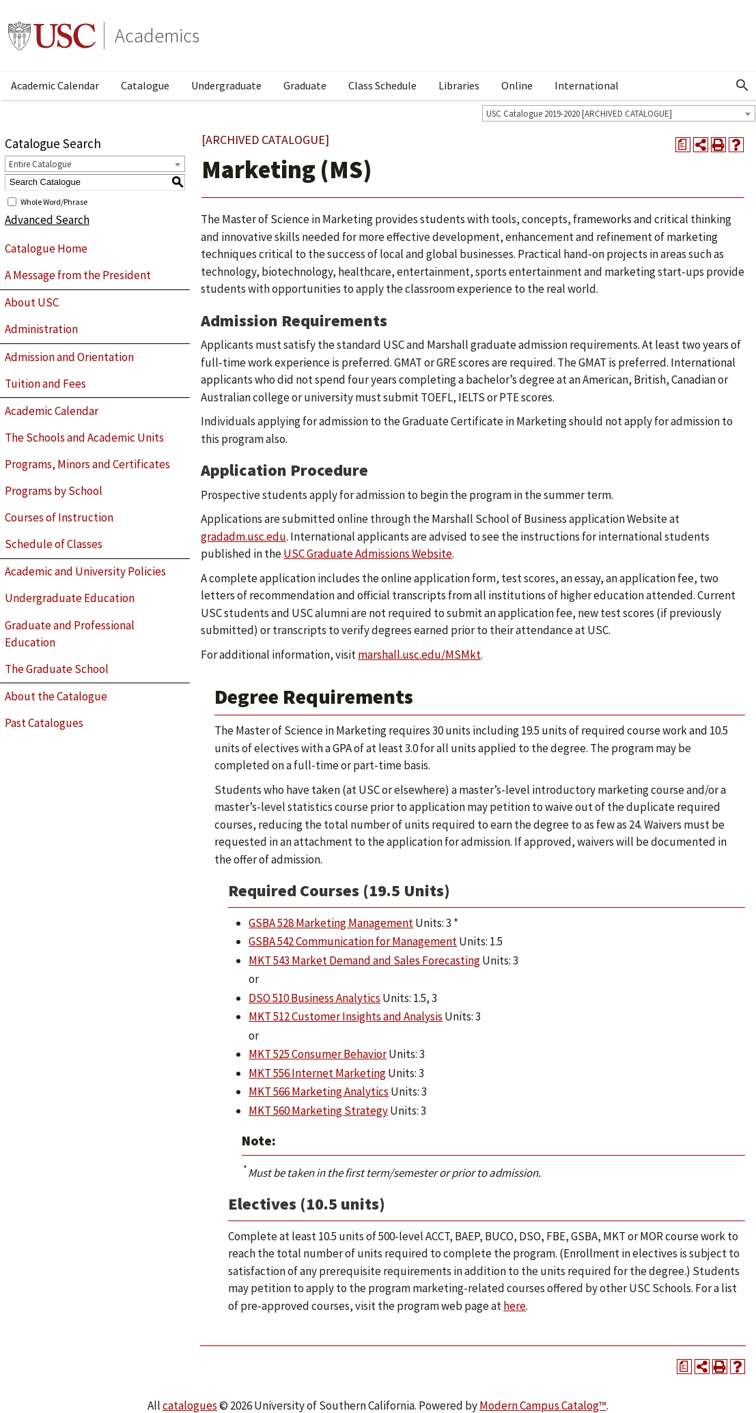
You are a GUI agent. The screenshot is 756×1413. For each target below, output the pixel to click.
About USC (32, 302)
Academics (157, 35)
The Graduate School (57, 668)
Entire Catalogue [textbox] (40, 164)
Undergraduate (226, 85)
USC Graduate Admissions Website (367, 553)
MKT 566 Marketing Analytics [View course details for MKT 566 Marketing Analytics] (319, 1091)
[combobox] (618, 113)
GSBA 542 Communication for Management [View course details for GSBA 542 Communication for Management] (353, 941)
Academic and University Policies (85, 571)
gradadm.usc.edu (243, 536)
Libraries (458, 85)
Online (517, 85)
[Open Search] (742, 85)
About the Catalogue (56, 696)
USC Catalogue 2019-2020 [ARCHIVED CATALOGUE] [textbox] (579, 113)
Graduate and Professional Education (70, 634)
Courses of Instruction (59, 517)
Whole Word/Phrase (53, 201)
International (587, 85)
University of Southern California (52, 35)
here (514, 1305)
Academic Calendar (55, 85)
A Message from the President (78, 275)
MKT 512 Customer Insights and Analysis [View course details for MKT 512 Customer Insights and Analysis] (346, 1016)
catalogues (190, 1405)
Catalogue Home (46, 248)
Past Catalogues (44, 722)
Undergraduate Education (70, 597)
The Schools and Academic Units (84, 437)
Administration (41, 329)
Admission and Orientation (69, 357)
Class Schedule (382, 85)
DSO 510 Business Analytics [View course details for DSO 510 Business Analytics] (314, 997)
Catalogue (145, 85)
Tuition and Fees (45, 383)
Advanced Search (47, 219)
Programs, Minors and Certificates (87, 464)
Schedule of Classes (53, 544)
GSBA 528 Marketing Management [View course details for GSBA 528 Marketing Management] (331, 922)
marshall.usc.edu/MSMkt (419, 654)
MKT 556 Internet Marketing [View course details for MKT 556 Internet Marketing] (317, 1073)
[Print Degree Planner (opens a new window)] (682, 144)
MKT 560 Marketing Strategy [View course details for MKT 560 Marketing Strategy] (318, 1110)
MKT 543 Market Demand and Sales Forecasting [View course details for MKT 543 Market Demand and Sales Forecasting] (364, 960)
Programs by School (53, 490)
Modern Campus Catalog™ (542, 1405)
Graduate (304, 85)
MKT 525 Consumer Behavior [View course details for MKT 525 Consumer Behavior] (318, 1053)
